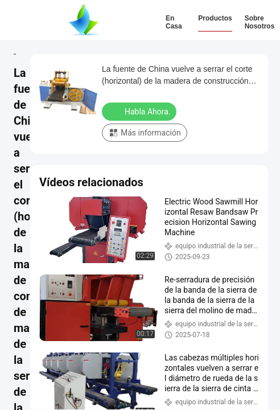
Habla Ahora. (140, 111)
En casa (174, 22)
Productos (215, 18)
